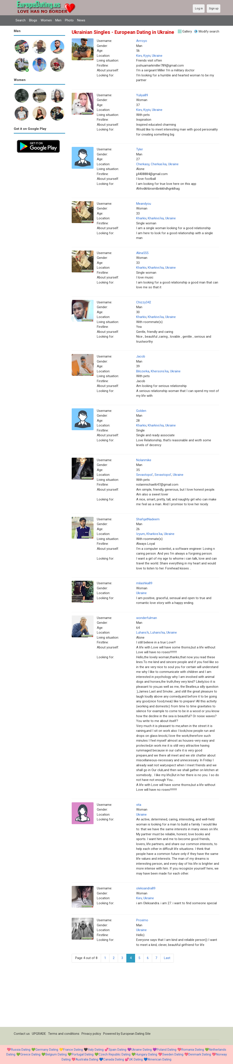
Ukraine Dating (141, 1050)
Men (58, 20)
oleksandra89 (145, 888)
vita (138, 805)
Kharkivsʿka (156, 218)
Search (21, 20)
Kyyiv (146, 56)
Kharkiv (141, 218)
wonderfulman (146, 618)
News (81, 20)
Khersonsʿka (160, 371)
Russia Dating (20, 1050)
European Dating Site (136, 1034)
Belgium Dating (56, 1054)
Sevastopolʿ (144, 475)
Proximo (142, 920)
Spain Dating (117, 1050)
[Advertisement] (39, 221)
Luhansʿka (157, 632)
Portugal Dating (83, 1054)
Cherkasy (142, 164)
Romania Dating (192, 1050)
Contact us (22, 1034)
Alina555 (142, 253)
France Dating (73, 1050)
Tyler (139, 149)
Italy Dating (96, 1050)
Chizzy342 (143, 302)
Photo (69, 20)
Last (167, 958)
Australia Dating (87, 1059)
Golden (141, 411)
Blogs (33, 20)
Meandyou (143, 204)
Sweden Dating (172, 1054)
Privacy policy (91, 1034)
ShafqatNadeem (148, 519)
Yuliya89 (142, 95)
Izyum (140, 534)
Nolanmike (143, 460)
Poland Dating (166, 1050)
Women (46, 20)
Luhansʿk (142, 632)
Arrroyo (141, 41)
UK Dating (136, 1059)
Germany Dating (46, 1050)
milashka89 (144, 583)
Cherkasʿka (159, 164)
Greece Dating (30, 1054)
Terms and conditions (63, 1034)
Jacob (140, 356)
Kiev (139, 56)
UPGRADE (39, 1034)
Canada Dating (113, 1059)
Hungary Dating (146, 1054)
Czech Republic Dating (114, 1054)
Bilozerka (142, 371)
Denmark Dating (199, 1054)
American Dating (159, 1059)
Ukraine (157, 56)
